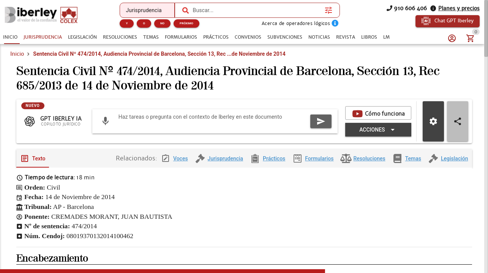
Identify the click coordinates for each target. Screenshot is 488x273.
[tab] (10, 37)
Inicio (17, 63)
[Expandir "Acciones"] (254, 145)
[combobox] (257, 10)
